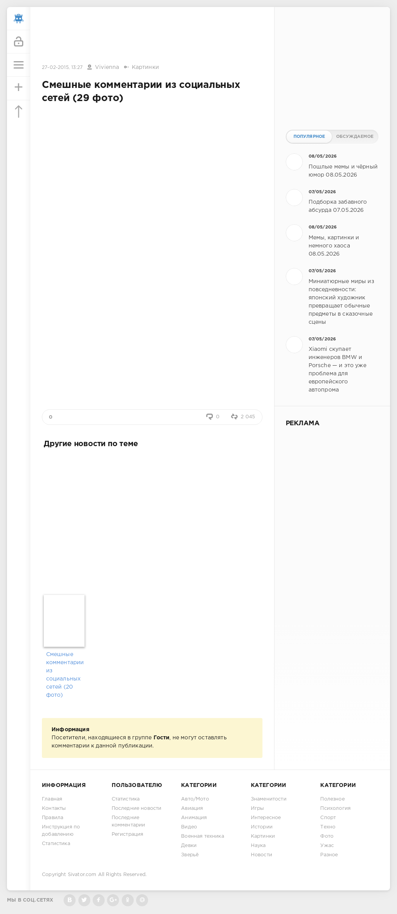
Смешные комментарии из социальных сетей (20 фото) (65, 675)
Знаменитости (269, 799)
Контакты (54, 808)
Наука (258, 846)
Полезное (332, 799)
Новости (261, 855)
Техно (327, 827)
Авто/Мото (195, 799)
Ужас (327, 846)
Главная (52, 799)
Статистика (56, 844)
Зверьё (189, 855)
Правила (52, 818)
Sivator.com (82, 875)
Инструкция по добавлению (61, 831)
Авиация (192, 808)
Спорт (328, 818)
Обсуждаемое (355, 137)
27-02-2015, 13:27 (62, 67)
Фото (326, 836)
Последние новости (137, 808)
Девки (189, 846)
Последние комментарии (128, 821)
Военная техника (202, 836)
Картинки (145, 67)
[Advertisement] (152, 36)
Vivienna (107, 67)
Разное (329, 855)
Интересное (266, 818)
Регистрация (127, 834)
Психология (335, 808)
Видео (189, 827)
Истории (262, 827)
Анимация (194, 818)
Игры (257, 808)
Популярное (309, 137)
